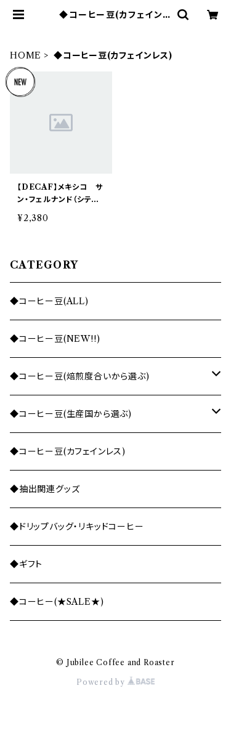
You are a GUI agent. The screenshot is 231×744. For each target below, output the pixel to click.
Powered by (115, 682)
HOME (25, 55)
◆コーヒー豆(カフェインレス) (68, 451)
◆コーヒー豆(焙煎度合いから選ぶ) (80, 376)
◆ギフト (26, 564)
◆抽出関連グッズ (44, 489)
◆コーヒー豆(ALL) (49, 301)
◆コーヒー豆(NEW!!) (55, 338)
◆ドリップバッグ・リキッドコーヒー (77, 526)
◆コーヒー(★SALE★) (56, 601)
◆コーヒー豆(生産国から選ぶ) (71, 413)
